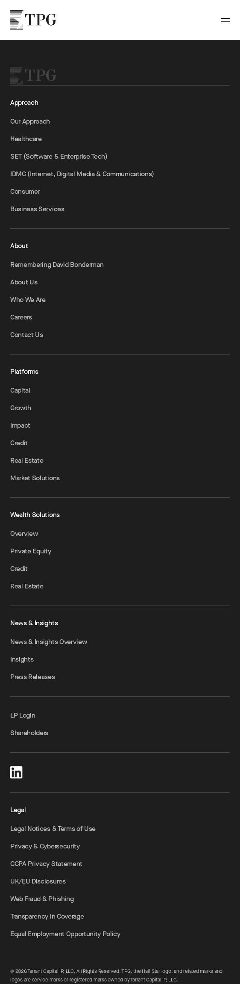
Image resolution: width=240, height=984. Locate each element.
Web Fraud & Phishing (42, 898)
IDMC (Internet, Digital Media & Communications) (82, 173)
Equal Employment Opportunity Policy (65, 933)
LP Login (22, 715)
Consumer (25, 191)
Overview (24, 533)
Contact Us (26, 334)
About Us (23, 282)
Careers (21, 317)
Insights (21, 659)
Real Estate (26, 460)
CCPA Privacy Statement (46, 863)
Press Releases (32, 676)
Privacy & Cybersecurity (45, 846)
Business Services (37, 208)
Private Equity (30, 551)
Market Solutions (35, 477)
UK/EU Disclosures (38, 881)
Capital (20, 390)
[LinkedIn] (16, 771)
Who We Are (28, 299)
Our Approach (30, 121)
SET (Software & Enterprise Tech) (59, 156)
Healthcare (26, 138)
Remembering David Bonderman (56, 264)
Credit (19, 442)
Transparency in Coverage (47, 916)
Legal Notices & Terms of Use (53, 828)
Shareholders (29, 732)
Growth (20, 407)
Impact (20, 425)
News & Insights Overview (48, 641)
